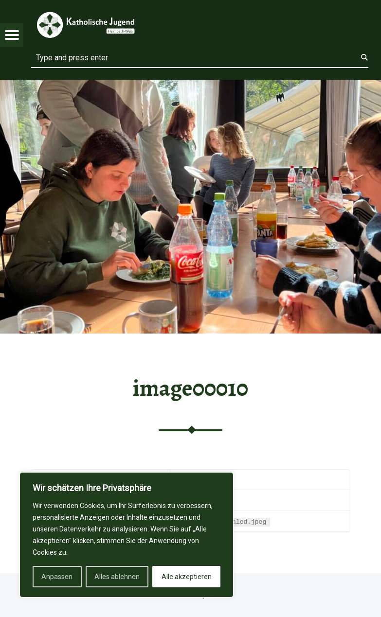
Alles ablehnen (117, 577)
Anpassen (57, 577)
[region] (126, 535)
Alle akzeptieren (187, 577)
